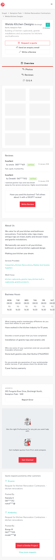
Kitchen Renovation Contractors (37, 13)
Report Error (27, 399)
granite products (22, 282)
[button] (51, 4)
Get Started (27, 460)
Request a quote (27, 43)
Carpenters (9, 265)
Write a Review (27, 52)
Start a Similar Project (27, 545)
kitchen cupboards (12, 279)
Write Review (27, 204)
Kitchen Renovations (23, 265)
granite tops (26, 279)
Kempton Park (16, 13)
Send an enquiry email (27, 47)
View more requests (27, 552)
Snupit (4, 13)
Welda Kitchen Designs (14, 16)
